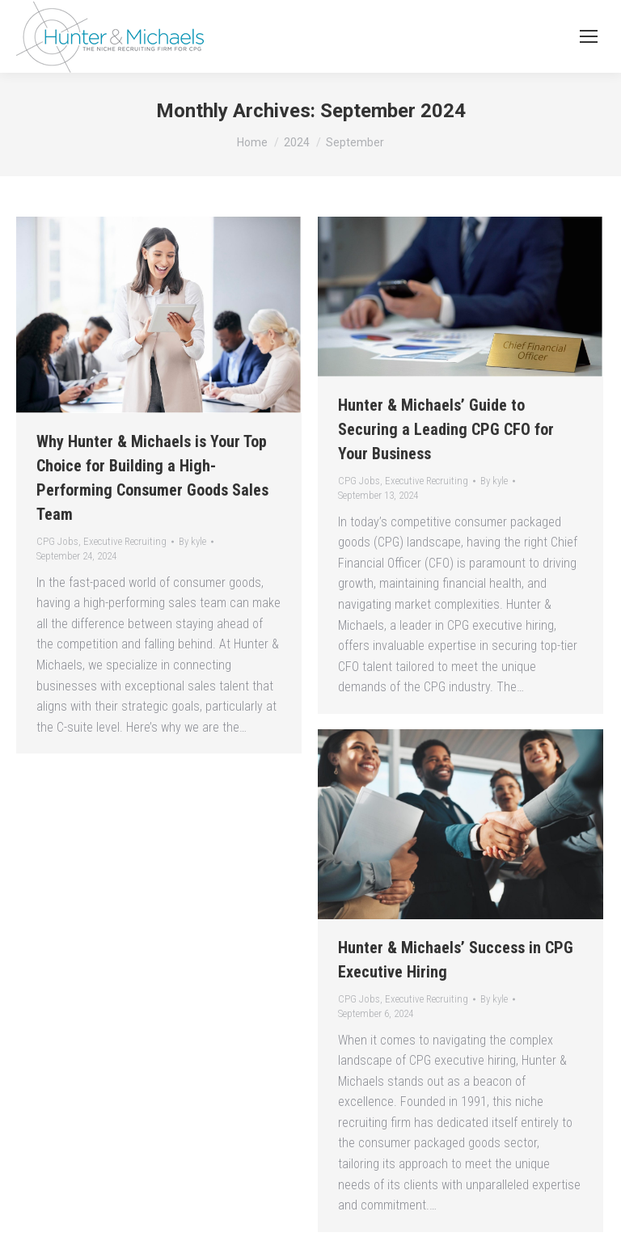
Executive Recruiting (125, 541)
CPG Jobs (57, 541)
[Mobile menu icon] (588, 36)
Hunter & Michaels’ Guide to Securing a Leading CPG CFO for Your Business (446, 429)
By (192, 541)
